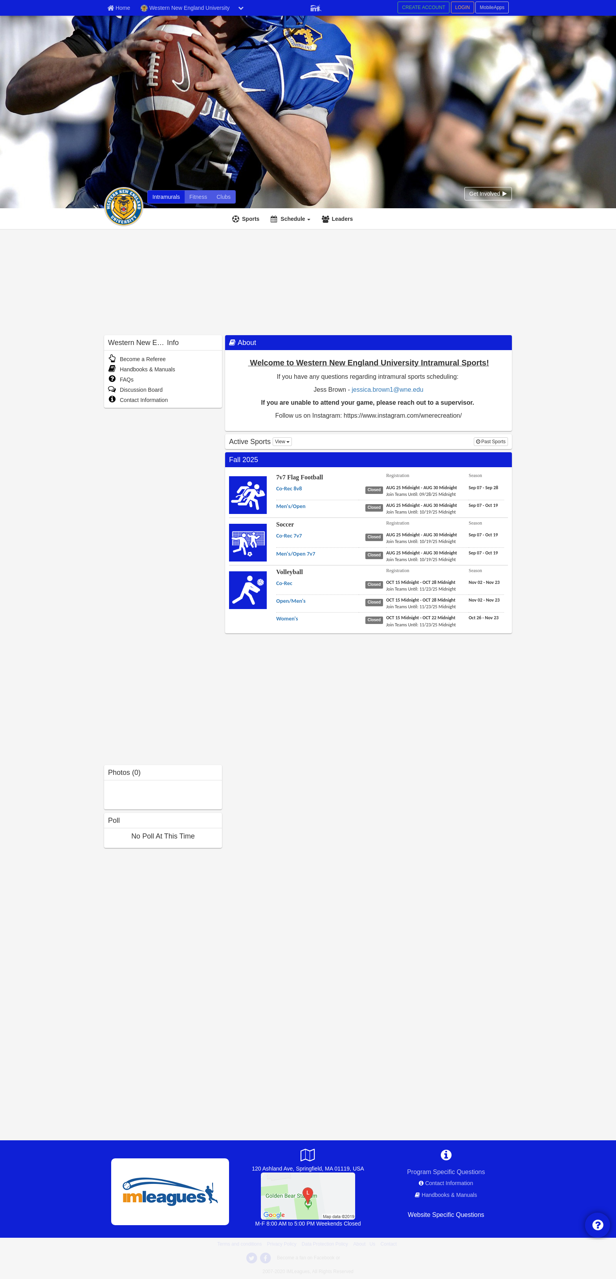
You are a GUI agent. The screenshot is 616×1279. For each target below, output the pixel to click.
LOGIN (462, 7)
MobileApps (492, 7)
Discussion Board (135, 390)
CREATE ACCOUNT (423, 7)
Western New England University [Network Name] (185, 8)
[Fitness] (198, 197)
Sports (250, 219)
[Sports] (246, 219)
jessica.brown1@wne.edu (388, 389)
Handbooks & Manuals (141, 369)
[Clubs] (223, 197)
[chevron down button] (241, 8)
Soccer (285, 524)
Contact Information (138, 400)
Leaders (342, 219)
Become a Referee (137, 359)
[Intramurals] (166, 197)
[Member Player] (316, 7)
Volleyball (289, 572)
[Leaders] (338, 219)
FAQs (121, 379)
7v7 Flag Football (299, 477)
